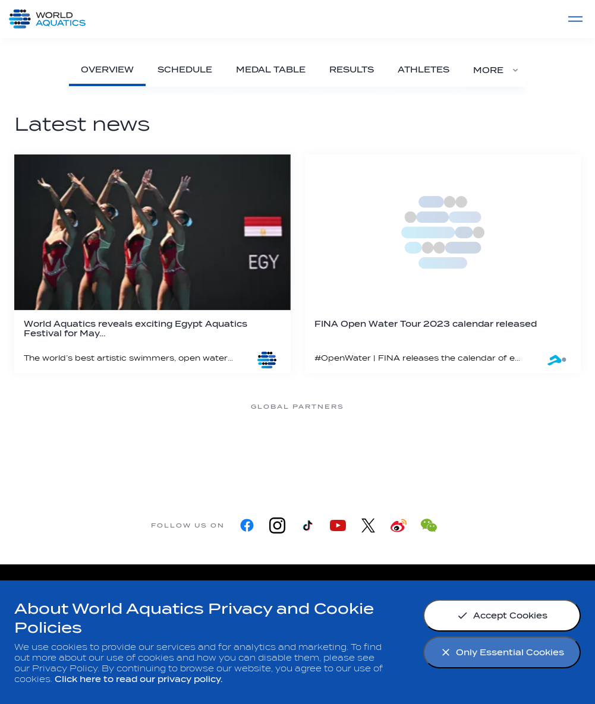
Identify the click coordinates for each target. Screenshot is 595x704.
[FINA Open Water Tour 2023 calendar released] (443, 263)
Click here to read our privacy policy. (139, 679)
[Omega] (297, 451)
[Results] (351, 69)
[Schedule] (185, 69)
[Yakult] (488, 451)
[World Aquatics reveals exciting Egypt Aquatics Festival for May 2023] (152, 263)
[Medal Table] (270, 69)
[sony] (393, 451)
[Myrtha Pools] (107, 451)
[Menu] (575, 19)
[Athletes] (423, 69)
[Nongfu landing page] (202, 451)
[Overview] (107, 69)
